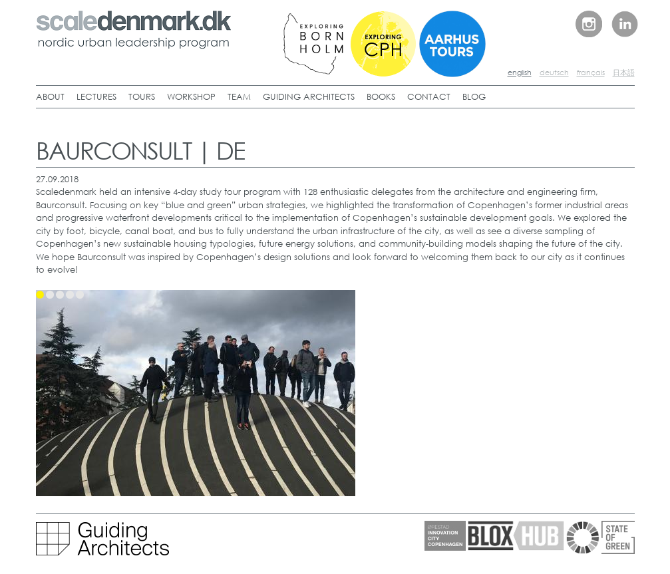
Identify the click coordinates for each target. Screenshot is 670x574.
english (520, 72)
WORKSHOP (191, 96)
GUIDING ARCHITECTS (309, 96)
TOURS (141, 96)
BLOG (474, 96)
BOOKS (381, 96)
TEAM (239, 96)
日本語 (624, 72)
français (591, 72)
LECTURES (96, 96)
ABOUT (50, 96)
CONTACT (428, 96)
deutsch (554, 72)
